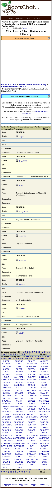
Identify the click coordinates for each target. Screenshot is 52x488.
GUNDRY (19, 412)
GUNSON (32, 419)
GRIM (37, 359)
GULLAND (31, 390)
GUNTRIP (31, 425)
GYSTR (19, 467)
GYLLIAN (6, 465)
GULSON (44, 398)
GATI (32, 356)
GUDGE (19, 364)
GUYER (6, 449)
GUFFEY (31, 369)
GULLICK (44, 393)
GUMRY (44, 406)
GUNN (6, 414)
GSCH (42, 359)
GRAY (26, 359)
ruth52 (21, 333)
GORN (15, 359)
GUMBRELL (44, 401)
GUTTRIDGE (19, 446)
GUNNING (19, 417)
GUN (6, 409)
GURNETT (44, 430)
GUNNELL (31, 414)
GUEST (19, 369)
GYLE (44, 462)
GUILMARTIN (44, 380)
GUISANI (31, 385)
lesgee (21, 137)
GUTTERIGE (32, 443)
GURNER (31, 430)
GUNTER (31, 422)
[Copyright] (7, 485)
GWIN (44, 457)
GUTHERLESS (7, 441)
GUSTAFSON (32, 435)
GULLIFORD (19, 396)
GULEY (19, 390)
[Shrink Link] (17, 485)
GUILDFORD (44, 374)
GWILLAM (19, 454)
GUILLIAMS (32, 380)
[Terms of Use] (28, 485)
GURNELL (19, 430)
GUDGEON (32, 364)
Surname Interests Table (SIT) (15, 87)
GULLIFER (6, 396)
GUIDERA (44, 369)
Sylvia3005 (23, 161)
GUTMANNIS (44, 441)
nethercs (22, 260)
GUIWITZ (6, 390)
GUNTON (19, 425)
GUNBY (19, 409)
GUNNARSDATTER (21, 414)
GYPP (44, 465)
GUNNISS (6, 419)
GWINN (6, 459)
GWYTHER (31, 462)
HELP (28, 18)
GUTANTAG (44, 438)
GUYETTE (31, 449)
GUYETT (19, 449)
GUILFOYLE (44, 377)
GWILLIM (6, 457)
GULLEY (31, 393)
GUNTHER (44, 422)
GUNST (44, 419)
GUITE (19, 388)
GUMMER (45, 404)
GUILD (19, 374)
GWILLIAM (31, 454)
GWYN (44, 459)
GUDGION (6, 366)
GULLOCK (6, 398)
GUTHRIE (31, 441)
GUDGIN (44, 364)
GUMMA (32, 404)
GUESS (6, 369)
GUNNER (44, 414)
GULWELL (6, 401)
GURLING (32, 427)
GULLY (32, 398)
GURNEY (6, 433)
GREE (31, 359)
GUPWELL (6, 427)
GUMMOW (31, 406)
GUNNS (19, 419)
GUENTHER (31, 366)
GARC (27, 356)
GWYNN (6, 462)
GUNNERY (6, 417)
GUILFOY (31, 377)
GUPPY (44, 425)
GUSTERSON (19, 438)
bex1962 (22, 236)
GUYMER (44, 449)
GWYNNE (19, 462)
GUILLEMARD (19, 380)
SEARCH (38, 18)
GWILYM (31, 457)
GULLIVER (32, 396)
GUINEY (44, 382)
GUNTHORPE (6, 425)
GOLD (9, 359)
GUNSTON (6, 422)
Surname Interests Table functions (30, 96)
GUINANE (19, 382)
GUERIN (44, 366)
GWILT (19, 457)
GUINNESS (19, 385)
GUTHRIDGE (18, 441)
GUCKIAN (6, 364)
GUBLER (31, 361)
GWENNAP (44, 451)
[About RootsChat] (41, 485)
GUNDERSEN (44, 409)
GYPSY (6, 467)
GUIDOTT (19, 372)
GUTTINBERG (6, 446)
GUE (19, 366)
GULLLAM (44, 396)
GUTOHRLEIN (6, 443)
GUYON (6, 451)
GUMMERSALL (7, 406)
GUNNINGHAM (32, 417)
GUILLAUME (6, 380)
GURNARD (6, 430)
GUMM (19, 404)
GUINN (6, 385)
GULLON (19, 398)
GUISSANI (6, 388)
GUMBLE (31, 401)
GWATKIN (32, 451)
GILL (47, 356)
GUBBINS (19, 361)
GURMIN (44, 427)
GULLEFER (44, 390)
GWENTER (6, 454)
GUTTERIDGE (19, 443)
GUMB (19, 401)
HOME (11, 18)
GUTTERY (44, 443)
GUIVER (44, 388)
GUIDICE (6, 372)
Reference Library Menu (32, 38)
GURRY (44, 433)
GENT (37, 356)
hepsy (21, 185)
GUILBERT (6, 374)
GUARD (6, 361)
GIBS (43, 356)
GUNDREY (6, 412)
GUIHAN (32, 372)
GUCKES (44, 361)
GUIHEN (44, 372)
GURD (18, 427)
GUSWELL (31, 438)
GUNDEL (31, 409)
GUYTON (19, 451)
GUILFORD (19, 377)
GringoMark (23, 212)
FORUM (19, 18)
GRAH (20, 359)
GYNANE (19, 465)
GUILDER (32, 374)
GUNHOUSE (45, 412)
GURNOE (19, 433)
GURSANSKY (6, 435)
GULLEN (6, 393)
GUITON (32, 388)
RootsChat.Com (8, 84)
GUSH (19, 435)
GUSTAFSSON (45, 435)
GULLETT (19, 393)
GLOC (3, 359)
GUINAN (6, 382)
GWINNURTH (32, 459)
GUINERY (31, 382)
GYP (31, 465)
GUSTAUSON (6, 438)
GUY (31, 446)
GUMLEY (6, 404)
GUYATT (44, 446)
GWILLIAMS (44, 454)
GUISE (44, 385)
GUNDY (32, 412)
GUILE (6, 377)
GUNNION (44, 417)
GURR (31, 433)
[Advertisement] (26, 61)
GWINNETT (19, 459)
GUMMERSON (19, 406)
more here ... (28, 28)
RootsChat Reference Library (33, 84)
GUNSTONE (19, 422)
